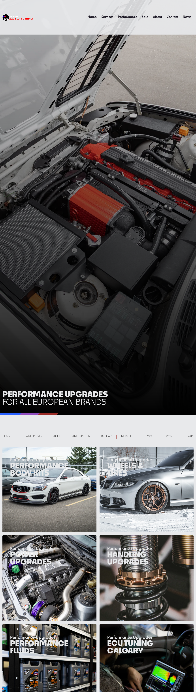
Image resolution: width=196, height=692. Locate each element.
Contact (172, 17)
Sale (145, 17)
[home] (17, 17)
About (157, 17)
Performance (127, 17)
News (187, 17)
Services (107, 17)
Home (92, 17)
